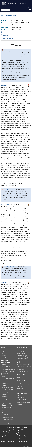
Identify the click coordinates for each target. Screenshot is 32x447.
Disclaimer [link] (4, 443)
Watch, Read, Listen (22, 352)
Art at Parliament (21, 399)
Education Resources (22, 355)
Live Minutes (4, 373)
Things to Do (20, 397)
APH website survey (7, 393)
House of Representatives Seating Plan (7, 378)
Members (3, 375)
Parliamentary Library (22, 357)
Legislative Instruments (23, 371)
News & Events (21, 350)
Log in (28, 7)
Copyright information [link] (21, 441)
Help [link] (16, 443)
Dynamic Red (4, 353)
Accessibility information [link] (7, 441)
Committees (20, 377)
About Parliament (21, 353)
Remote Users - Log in (7, 389)
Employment (5, 394)
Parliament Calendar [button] (15, 7)
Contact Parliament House (24, 390)
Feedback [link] (10, 443)
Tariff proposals (21, 369)
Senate (3, 350)
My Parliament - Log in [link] (7, 387)
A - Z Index (4, 396)
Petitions (19, 386)
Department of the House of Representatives (6, 412)
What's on (19, 395)
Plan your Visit (20, 401)
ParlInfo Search (6, 391)
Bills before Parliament (23, 364)
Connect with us (21, 388)
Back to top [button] (27, 446)
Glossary (4, 398)
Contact (23, 7)
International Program (22, 358)
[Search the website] (5, 10)
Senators (3, 355)
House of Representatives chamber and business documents (8, 369)
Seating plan (4, 357)
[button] (28, 10)
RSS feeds (4, 399)
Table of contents (9, 15)
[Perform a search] (2, 10)
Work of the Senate (6, 352)
